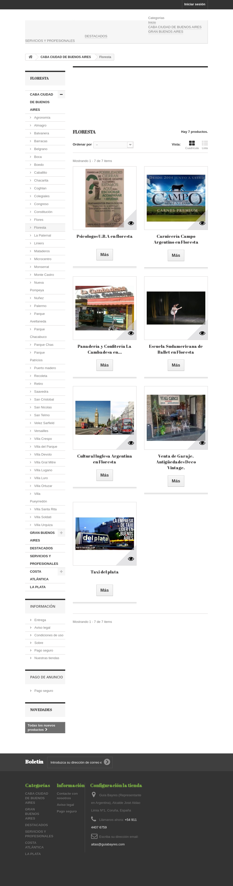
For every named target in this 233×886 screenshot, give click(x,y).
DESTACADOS (96, 36)
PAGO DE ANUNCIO (46, 677)
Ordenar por (82, 144)
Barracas (40, 141)
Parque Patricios (37, 356)
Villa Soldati (42, 517)
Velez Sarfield (43, 423)
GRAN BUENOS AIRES (165, 31)
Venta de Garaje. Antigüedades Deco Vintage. (176, 462)
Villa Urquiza (43, 525)
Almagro (39, 125)
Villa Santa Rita (45, 509)
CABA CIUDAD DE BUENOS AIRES (175, 27)
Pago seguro (43, 650)
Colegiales (41, 196)
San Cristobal (43, 399)
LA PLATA (38, 587)
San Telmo (41, 415)
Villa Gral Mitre (44, 462)
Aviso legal (42, 627)
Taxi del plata (105, 572)
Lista (205, 145)
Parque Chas (43, 345)
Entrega (40, 620)
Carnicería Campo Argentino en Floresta (176, 239)
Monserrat (41, 267)
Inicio (152, 22)
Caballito (40, 172)
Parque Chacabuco (38, 333)
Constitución (42, 212)
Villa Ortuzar (42, 486)
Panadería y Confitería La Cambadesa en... (104, 349)
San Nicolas (42, 407)
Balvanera (41, 133)
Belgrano (40, 149)
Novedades (41, 709)
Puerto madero (44, 368)
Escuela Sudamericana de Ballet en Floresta (176, 349)
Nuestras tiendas (46, 658)
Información (42, 606)
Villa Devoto (42, 454)
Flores (38, 220)
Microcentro (42, 259)
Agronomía (41, 117)
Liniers (38, 243)
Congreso (40, 204)
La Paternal (42, 235)
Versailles (40, 431)
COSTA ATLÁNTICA (39, 575)
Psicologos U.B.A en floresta (105, 236)
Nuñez (38, 298)
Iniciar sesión (194, 4)
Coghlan (39, 188)
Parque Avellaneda (38, 317)
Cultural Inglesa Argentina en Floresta (104, 459)
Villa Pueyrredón (38, 497)
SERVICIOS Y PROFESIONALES (50, 41)
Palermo (39, 306)
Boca (37, 157)
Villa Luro (40, 478)
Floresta (39, 227)
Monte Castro (43, 275)
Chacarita (40, 180)
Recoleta (40, 376)
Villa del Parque (45, 446)
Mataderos (41, 251)
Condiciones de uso (48, 635)
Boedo (38, 165)
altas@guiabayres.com (108, 844)
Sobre (38, 643)
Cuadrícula (192, 145)
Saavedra (40, 391)
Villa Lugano (42, 470)
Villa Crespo (42, 439)
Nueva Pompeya (37, 286)
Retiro (38, 384)
